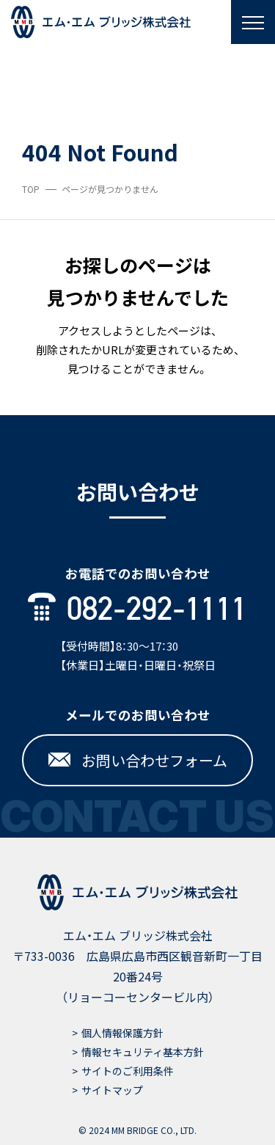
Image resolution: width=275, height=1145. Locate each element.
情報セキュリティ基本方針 (142, 1052)
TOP (31, 189)
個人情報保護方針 (122, 1032)
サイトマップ (112, 1090)
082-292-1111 (137, 609)
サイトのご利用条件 (127, 1071)
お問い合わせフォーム (137, 760)
